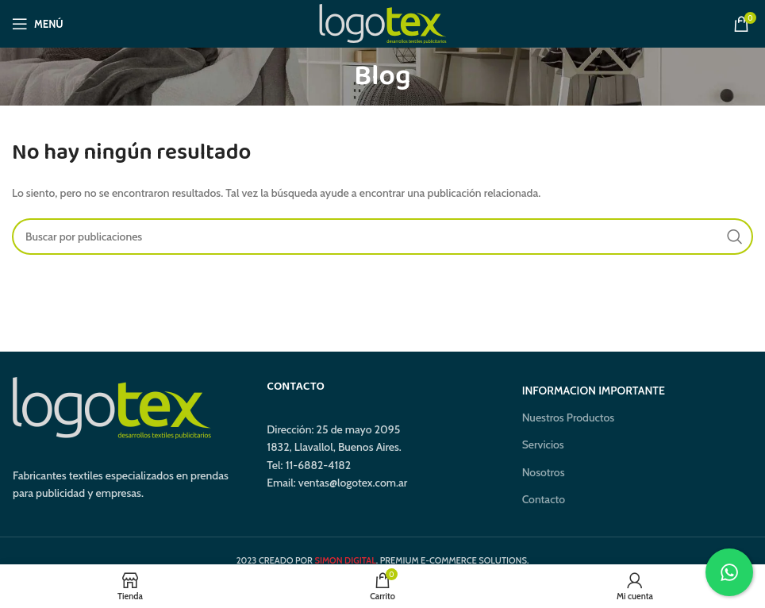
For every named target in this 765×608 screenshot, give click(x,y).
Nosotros (543, 472)
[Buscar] (382, 236)
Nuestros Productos (568, 417)
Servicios (543, 444)
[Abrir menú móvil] (37, 24)
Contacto (543, 499)
